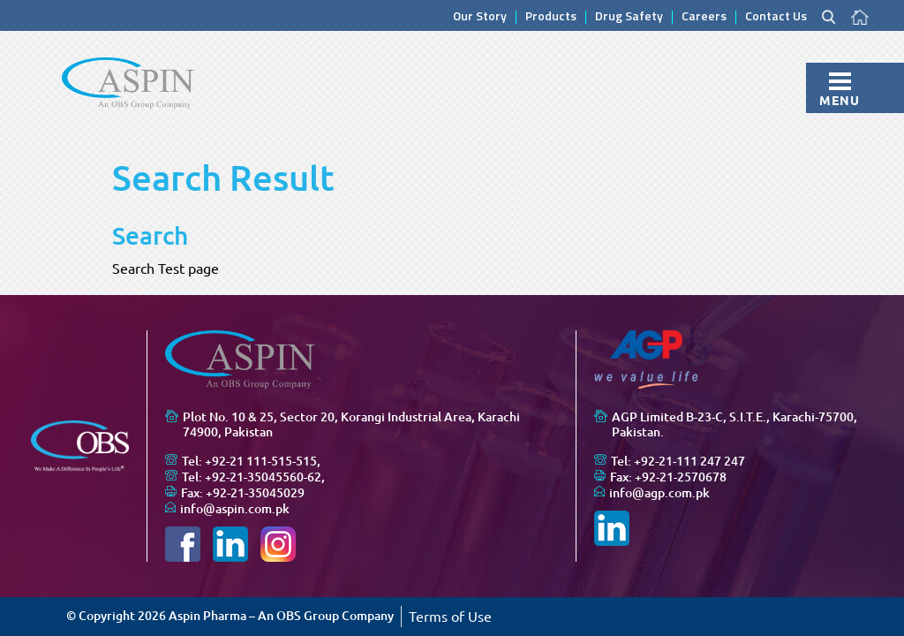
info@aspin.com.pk (235, 509)
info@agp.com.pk (659, 493)
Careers (704, 17)
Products (550, 17)
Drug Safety (629, 17)
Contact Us (776, 17)
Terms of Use (450, 617)
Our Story (480, 17)
